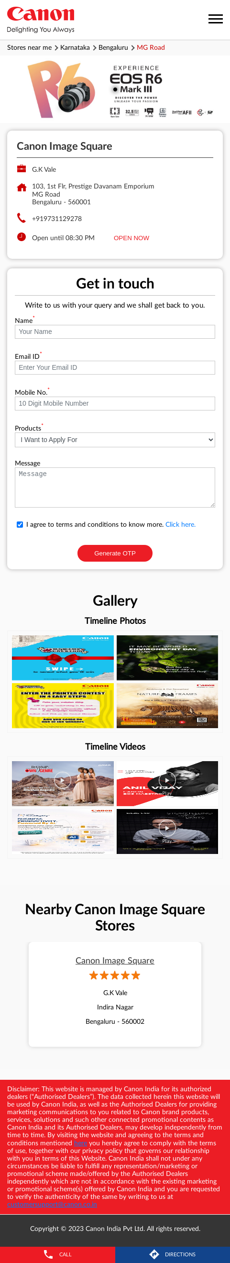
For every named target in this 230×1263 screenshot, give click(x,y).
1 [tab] (115, 89)
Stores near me (29, 47)
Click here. (180, 524)
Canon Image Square (115, 961)
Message (27, 463)
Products (29, 428)
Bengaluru (113, 47)
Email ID (28, 357)
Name (25, 321)
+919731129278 (57, 219)
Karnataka (75, 47)
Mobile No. (32, 392)
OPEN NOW (131, 238)
